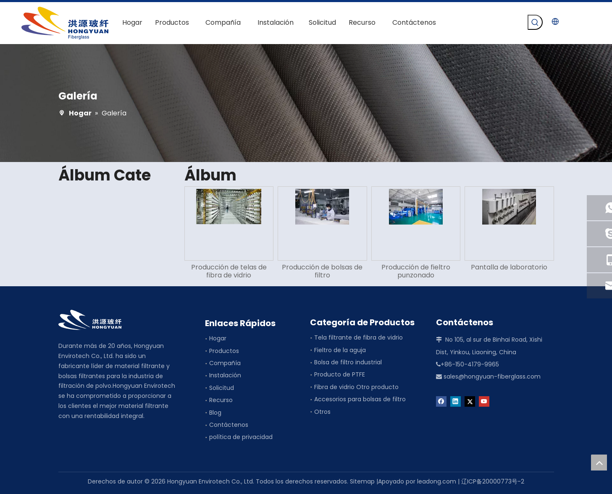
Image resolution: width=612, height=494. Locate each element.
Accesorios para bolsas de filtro (360, 399)
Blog (215, 412)
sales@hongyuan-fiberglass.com (492, 376)
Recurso (221, 400)
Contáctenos (228, 425)
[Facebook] (441, 401)
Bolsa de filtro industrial (348, 362)
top (599, 462)
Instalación (225, 375)
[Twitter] (470, 401)
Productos (224, 351)
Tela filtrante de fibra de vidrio (358, 337)
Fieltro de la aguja (340, 350)
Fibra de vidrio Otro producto (356, 387)
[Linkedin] (455, 401)
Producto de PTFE (339, 374)
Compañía (225, 363)
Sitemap (362, 481)
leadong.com (436, 481)
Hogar (217, 338)
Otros (322, 412)
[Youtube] (484, 401)
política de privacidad (241, 437)
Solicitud (221, 388)
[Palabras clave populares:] (535, 22)
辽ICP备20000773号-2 (492, 481)
